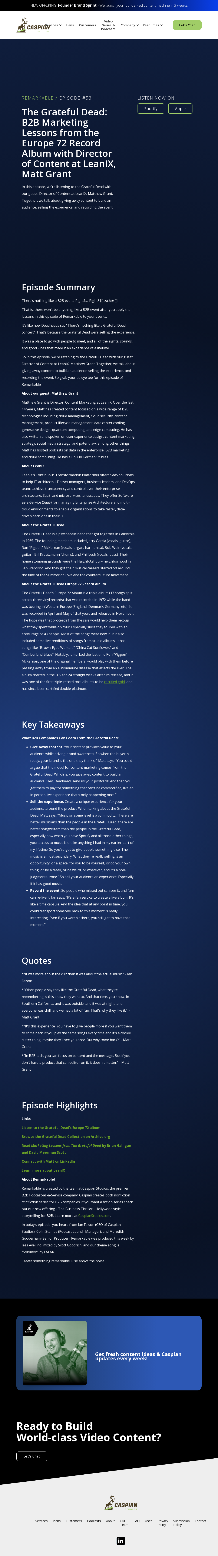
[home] (33, 25)
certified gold (114, 681)
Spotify (151, 108)
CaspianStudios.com (94, 1215)
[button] (53, 25)
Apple (180, 108)
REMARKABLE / (40, 98)
